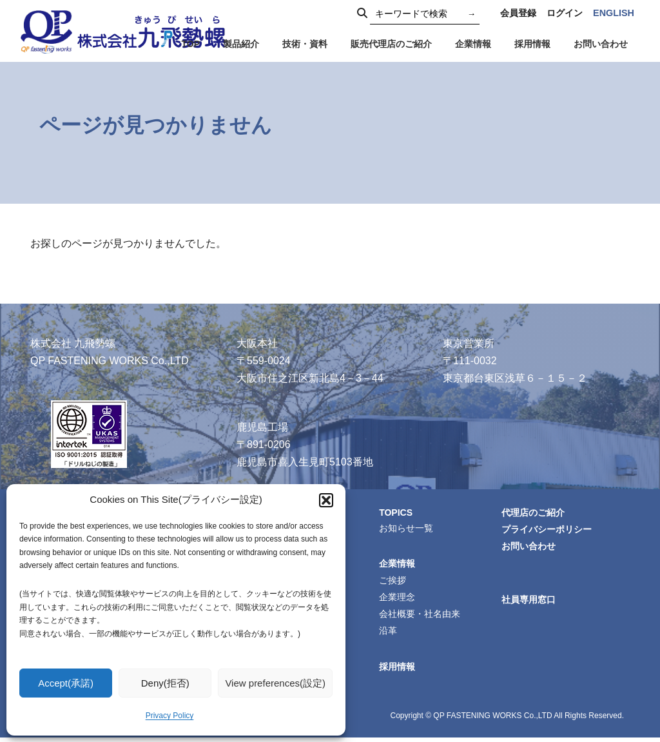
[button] (326, 500)
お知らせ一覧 (408, 528)
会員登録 (518, 13)
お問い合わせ (530, 548)
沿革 (390, 634)
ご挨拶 (394, 582)
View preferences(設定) (275, 683)
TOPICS (398, 512)
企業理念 (399, 599)
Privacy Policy (170, 715)
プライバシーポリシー (548, 530)
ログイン (565, 13)
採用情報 (399, 671)
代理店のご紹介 (535, 513)
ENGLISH (613, 13)
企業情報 (399, 565)
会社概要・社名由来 (421, 617)
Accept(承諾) (65, 683)
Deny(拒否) (165, 683)
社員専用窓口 (530, 602)
